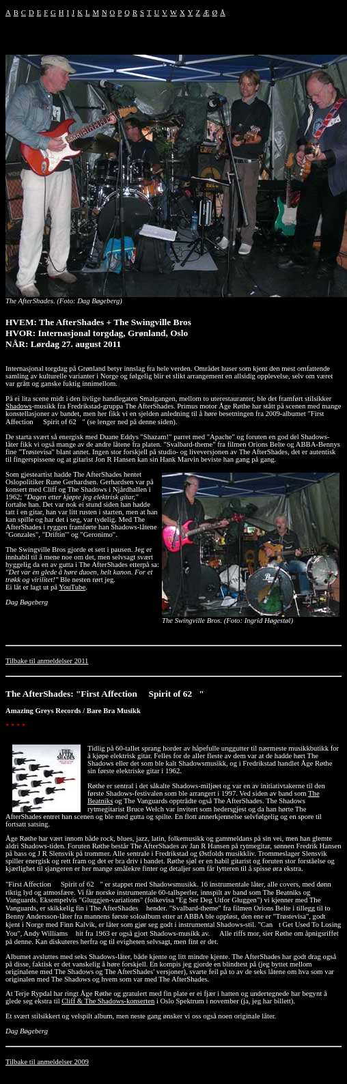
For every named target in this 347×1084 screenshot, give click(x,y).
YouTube (72, 587)
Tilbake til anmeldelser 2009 (47, 1062)
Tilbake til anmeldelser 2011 (46, 661)
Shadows (18, 406)
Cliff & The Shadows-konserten (107, 1001)
